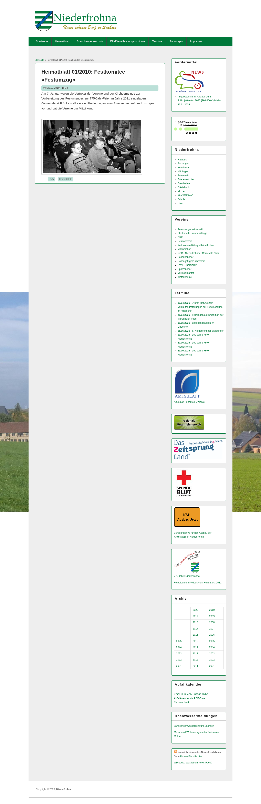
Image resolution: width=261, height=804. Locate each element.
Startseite (42, 41)
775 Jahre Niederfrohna (187, 576)
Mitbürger (183, 171)
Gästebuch (183, 187)
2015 (195, 641)
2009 (212, 616)
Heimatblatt (62, 41)
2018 (195, 622)
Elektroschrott (181, 702)
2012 (195, 659)
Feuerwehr (183, 175)
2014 (195, 647)
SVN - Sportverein (187, 265)
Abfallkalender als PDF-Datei (189, 698)
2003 (212, 653)
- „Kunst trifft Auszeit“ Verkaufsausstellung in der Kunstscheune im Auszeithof (200, 307)
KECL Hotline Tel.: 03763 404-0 (191, 694)
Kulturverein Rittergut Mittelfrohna (196, 245)
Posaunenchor (185, 257)
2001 (212, 666)
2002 (212, 659)
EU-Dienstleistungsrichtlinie (127, 41)
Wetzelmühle (185, 277)
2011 (195, 666)
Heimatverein (185, 241)
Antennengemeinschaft (190, 229)
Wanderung (184, 167)
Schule (181, 199)
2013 (195, 653)
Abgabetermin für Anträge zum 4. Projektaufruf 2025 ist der (199, 100)
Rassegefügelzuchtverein (191, 261)
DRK (180, 237)
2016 (195, 634)
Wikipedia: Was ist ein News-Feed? (193, 762)
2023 (179, 653)
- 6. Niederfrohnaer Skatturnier (200, 330)
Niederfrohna (64, 789)
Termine (157, 41)
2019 (195, 616)
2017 (195, 628)
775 (52, 179)
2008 (212, 622)
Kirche (181, 191)
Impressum (197, 41)
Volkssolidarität (186, 273)
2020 (195, 610)
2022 (179, 659)
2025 (179, 641)
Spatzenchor (184, 269)
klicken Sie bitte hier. (191, 756)
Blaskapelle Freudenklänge (192, 233)
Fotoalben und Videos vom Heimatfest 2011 (197, 582)
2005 (212, 641)
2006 (212, 634)
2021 (179, 666)
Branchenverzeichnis (89, 41)
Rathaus (182, 159)
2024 (179, 647)
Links (180, 203)
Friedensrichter (186, 179)
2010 (212, 610)
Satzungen (176, 41)
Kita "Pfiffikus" (185, 195)
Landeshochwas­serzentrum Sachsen (194, 725)
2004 (212, 647)
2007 (212, 628)
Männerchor (184, 249)
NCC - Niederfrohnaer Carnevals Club (198, 253)
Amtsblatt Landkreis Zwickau (189, 402)
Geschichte (184, 183)
